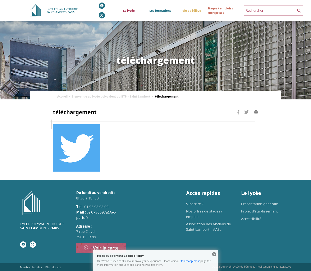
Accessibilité (251, 218)
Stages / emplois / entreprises (220, 10)
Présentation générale (259, 203)
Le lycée (129, 11)
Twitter (246, 119)
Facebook (238, 120)
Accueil (62, 96)
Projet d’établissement (259, 211)
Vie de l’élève (191, 11)
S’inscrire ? (194, 203)
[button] (299, 10)
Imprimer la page (256, 112)
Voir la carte (101, 248)
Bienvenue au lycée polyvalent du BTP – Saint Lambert (111, 96)
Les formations (160, 11)
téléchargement (190, 261)
